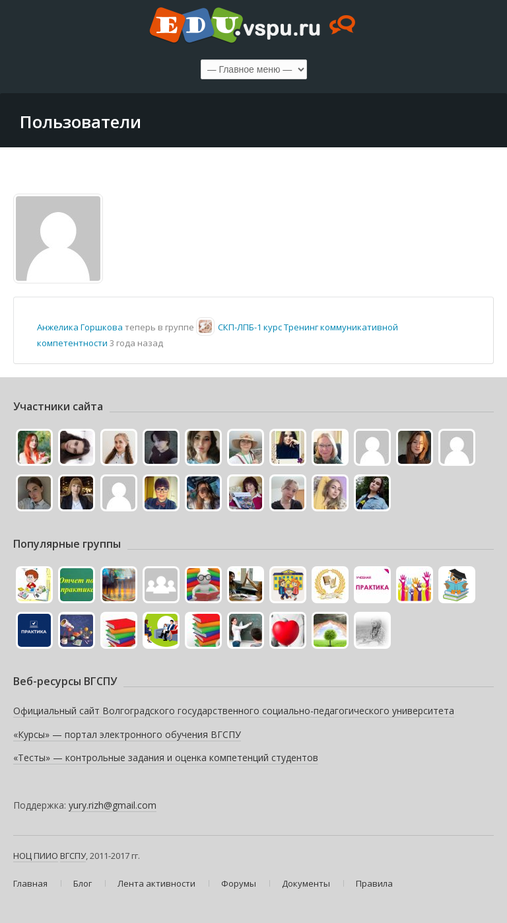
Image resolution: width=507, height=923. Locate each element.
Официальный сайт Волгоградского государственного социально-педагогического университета (233, 710)
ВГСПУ (73, 856)
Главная (30, 883)
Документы (306, 883)
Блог (82, 883)
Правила (374, 883)
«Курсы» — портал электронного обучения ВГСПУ (127, 734)
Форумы (238, 883)
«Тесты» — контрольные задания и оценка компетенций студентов (165, 757)
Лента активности (156, 883)
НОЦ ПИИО (35, 856)
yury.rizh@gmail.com (112, 805)
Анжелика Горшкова (80, 327)
